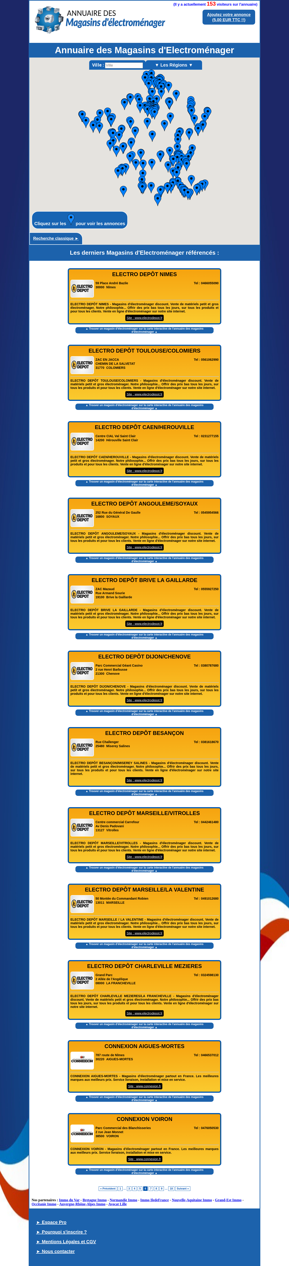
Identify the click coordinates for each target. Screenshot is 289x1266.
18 (171, 1188)
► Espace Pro (51, 1222)
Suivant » (183, 1188)
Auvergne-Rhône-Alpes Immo (82, 1204)
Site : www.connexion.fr (144, 1086)
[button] (186, 165)
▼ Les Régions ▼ (174, 64)
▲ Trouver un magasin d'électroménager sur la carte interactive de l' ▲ (144, 330)
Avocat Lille (117, 1204)
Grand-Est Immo (228, 1200)
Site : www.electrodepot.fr (145, 318)
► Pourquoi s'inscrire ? (61, 1231)
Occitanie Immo (44, 1204)
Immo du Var (69, 1200)
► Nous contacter (55, 1251)
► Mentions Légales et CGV (66, 1241)
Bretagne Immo (95, 1200)
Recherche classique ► (56, 238)
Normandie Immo (123, 1200)
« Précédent (108, 1188)
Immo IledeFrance (154, 1200)
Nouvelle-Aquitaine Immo (192, 1200)
